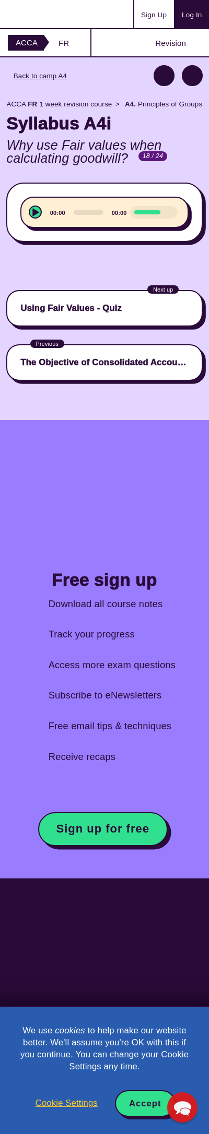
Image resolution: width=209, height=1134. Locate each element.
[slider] (88, 212)
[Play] (35, 212)
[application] (104, 212)
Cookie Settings (67, 1103)
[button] (182, 1107)
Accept (145, 1103)
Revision (170, 43)
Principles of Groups (163, 104)
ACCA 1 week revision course (59, 104)
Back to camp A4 (40, 76)
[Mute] (168, 211)
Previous (164, 75)
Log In (192, 15)
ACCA (27, 42)
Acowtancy (49, 14)
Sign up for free (102, 828)
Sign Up (154, 15)
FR (64, 43)
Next (192, 75)
